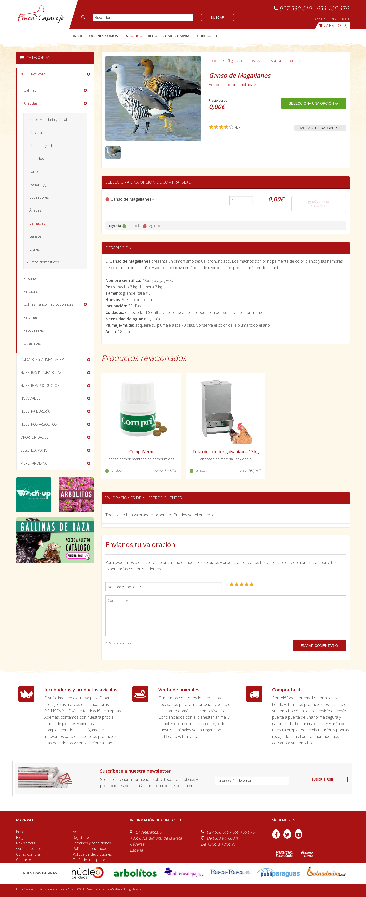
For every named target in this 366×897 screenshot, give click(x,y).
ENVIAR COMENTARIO (319, 646)
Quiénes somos (29, 848)
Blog (19, 837)
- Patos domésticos (43, 262)
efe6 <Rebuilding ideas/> (124, 889)
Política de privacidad (90, 848)
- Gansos (34, 236)
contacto (207, 35)
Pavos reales (34, 330)
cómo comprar (177, 35)
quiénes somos (103, 35)
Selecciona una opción (313, 103)
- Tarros (33, 171)
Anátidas (276, 61)
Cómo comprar (28, 854)
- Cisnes (33, 249)
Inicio (78, 35)
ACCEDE (321, 19)
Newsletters (25, 843)
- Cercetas (35, 132)
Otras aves (32, 343)
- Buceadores (38, 197)
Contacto (23, 859)
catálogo (132, 35)
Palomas (31, 317)
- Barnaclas (36, 223)
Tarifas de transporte (320, 128)
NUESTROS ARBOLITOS (38, 424)
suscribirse (322, 779)
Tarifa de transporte (89, 859)
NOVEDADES (30, 398)
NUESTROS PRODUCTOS (39, 385)
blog (152, 35)
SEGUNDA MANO (34, 450)
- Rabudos (35, 158)
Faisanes (31, 278)
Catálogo (228, 61)
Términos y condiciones (92, 843)
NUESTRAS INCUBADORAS (41, 372)
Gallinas (30, 90)
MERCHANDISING (34, 463)
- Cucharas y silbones (44, 145)
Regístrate (81, 837)
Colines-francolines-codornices (48, 304)
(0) (333, 25)
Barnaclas (295, 61)
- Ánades (34, 210)
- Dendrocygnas (39, 184)
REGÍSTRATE (340, 19)
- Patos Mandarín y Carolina (49, 119)
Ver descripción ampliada (232, 84)
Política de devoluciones (92, 854)
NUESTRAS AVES (252, 61)
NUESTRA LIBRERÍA (35, 411)
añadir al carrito (319, 204)
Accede (79, 831)
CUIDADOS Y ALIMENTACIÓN (42, 359)
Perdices (30, 291)
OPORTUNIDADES (34, 437)
